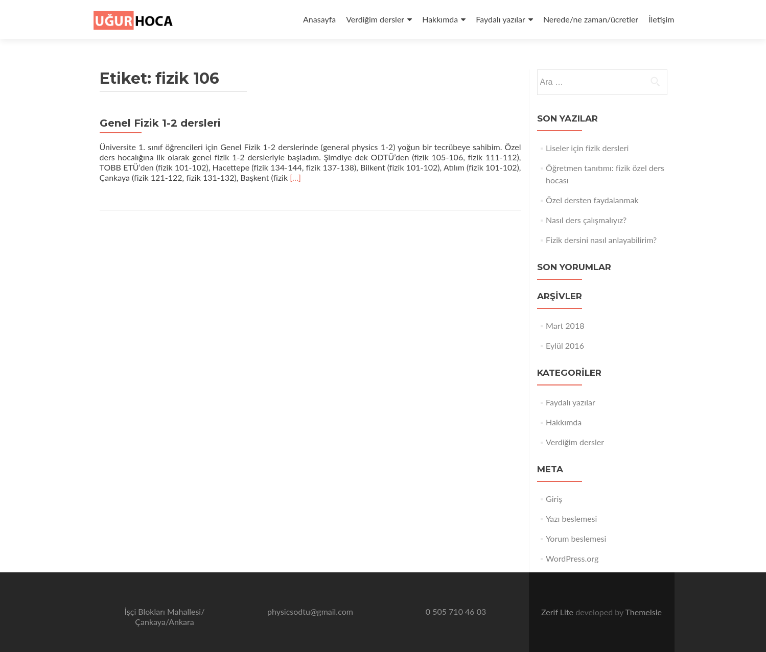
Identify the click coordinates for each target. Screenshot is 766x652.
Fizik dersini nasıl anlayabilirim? (601, 240)
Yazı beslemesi (571, 518)
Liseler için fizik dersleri (587, 148)
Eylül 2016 (565, 345)
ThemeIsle (643, 612)
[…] (295, 177)
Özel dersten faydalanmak (592, 200)
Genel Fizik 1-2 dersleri (160, 123)
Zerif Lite (558, 612)
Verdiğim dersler (375, 19)
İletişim (661, 19)
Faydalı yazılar (500, 19)
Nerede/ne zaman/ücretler (590, 19)
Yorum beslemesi (576, 538)
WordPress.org (572, 558)
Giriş (554, 498)
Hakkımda (440, 19)
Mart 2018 (565, 325)
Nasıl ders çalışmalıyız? (586, 220)
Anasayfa (319, 19)
